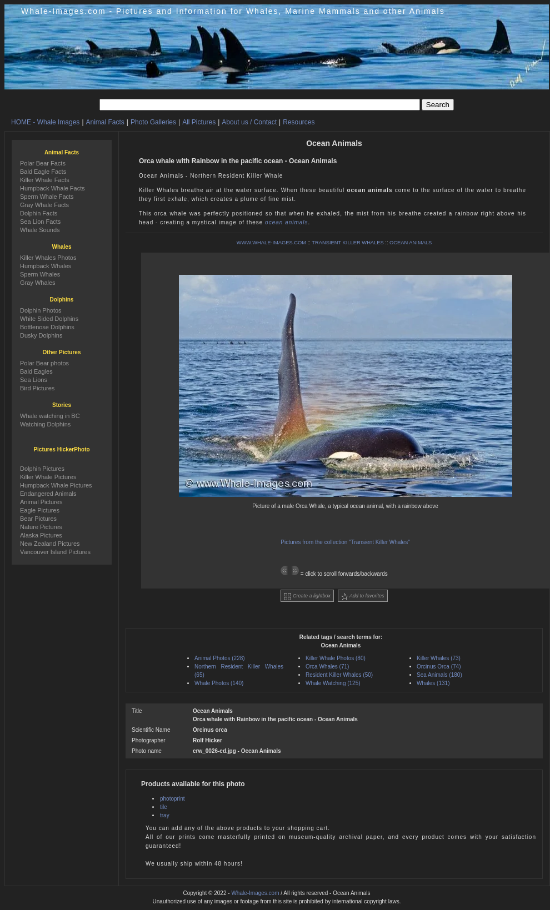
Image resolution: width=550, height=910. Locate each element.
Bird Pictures (37, 388)
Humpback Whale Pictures (56, 485)
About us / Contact (249, 122)
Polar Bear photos (44, 363)
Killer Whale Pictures (48, 477)
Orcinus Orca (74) (439, 666)
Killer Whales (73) (439, 658)
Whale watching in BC (50, 416)
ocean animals (286, 222)
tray (164, 815)
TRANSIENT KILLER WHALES (347, 242)
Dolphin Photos (41, 310)
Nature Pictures (41, 527)
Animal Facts (105, 122)
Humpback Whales (45, 266)
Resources (298, 122)
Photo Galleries (153, 122)
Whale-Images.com (255, 893)
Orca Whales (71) (327, 666)
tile (163, 807)
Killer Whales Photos (48, 257)
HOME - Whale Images (45, 122)
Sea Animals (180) (439, 675)
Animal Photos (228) (219, 658)
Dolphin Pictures (42, 468)
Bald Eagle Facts (43, 171)
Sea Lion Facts (40, 221)
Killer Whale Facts (44, 180)
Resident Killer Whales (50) (339, 675)
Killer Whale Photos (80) (336, 658)
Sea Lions (33, 379)
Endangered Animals (48, 493)
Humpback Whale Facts (52, 188)
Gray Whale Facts (44, 205)
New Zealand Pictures (50, 543)
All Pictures (199, 122)
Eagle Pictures (39, 510)
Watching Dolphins (45, 424)
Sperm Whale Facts (47, 196)
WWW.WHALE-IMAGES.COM (271, 242)
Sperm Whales (40, 274)
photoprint (172, 799)
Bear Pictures (38, 518)
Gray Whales (38, 282)
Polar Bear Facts (43, 163)
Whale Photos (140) (218, 683)
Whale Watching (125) (333, 683)
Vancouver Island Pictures (55, 552)
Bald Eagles (36, 371)
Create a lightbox (307, 596)
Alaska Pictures (41, 535)
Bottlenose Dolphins (47, 327)
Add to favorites (362, 596)
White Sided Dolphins (49, 318)
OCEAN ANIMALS (410, 242)
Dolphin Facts (38, 213)
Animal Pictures (41, 502)
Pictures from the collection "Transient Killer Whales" (345, 542)
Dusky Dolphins (41, 335)
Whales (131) (433, 683)
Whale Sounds (40, 230)
